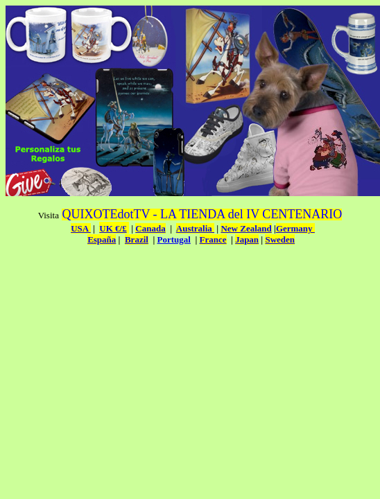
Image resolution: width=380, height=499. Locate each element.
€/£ (120, 228)
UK (106, 228)
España (101, 239)
